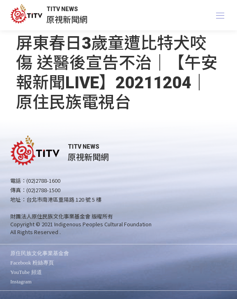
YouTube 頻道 (26, 272)
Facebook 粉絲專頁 (32, 263)
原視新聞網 (66, 19)
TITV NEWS (62, 9)
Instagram (21, 281)
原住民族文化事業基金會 (39, 253)
